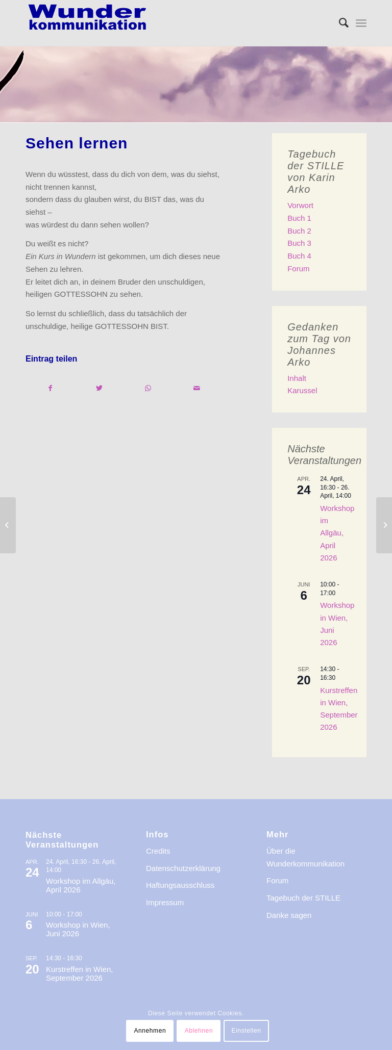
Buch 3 (299, 243)
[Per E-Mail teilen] (197, 388)
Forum (298, 268)
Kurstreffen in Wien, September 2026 (79, 973)
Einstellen (246, 1030)
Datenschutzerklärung (183, 868)
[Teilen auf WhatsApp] (148, 388)
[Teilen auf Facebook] (50, 388)
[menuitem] (339, 23)
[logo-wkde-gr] (87, 23)
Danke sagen (288, 915)
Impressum (165, 902)
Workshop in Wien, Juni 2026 (78, 929)
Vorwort (300, 205)
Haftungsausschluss (180, 885)
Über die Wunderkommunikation (305, 857)
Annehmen (150, 1030)
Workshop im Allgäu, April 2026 (337, 533)
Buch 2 (299, 230)
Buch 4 (299, 255)
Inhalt (296, 378)
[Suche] (339, 23)
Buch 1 (299, 218)
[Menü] (361, 23)
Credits (158, 851)
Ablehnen (199, 1030)
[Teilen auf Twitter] (100, 388)
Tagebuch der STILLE (303, 897)
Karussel (302, 390)
